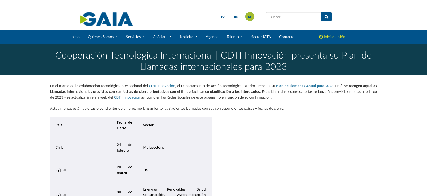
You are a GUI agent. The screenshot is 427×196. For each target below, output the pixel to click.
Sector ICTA (261, 36)
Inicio (75, 36)
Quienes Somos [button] (101, 36)
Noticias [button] (187, 36)
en (236, 16)
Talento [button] (233, 36)
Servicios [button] (134, 36)
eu (223, 16)
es (250, 16)
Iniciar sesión (332, 36)
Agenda (212, 36)
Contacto (286, 36)
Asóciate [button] (160, 36)
